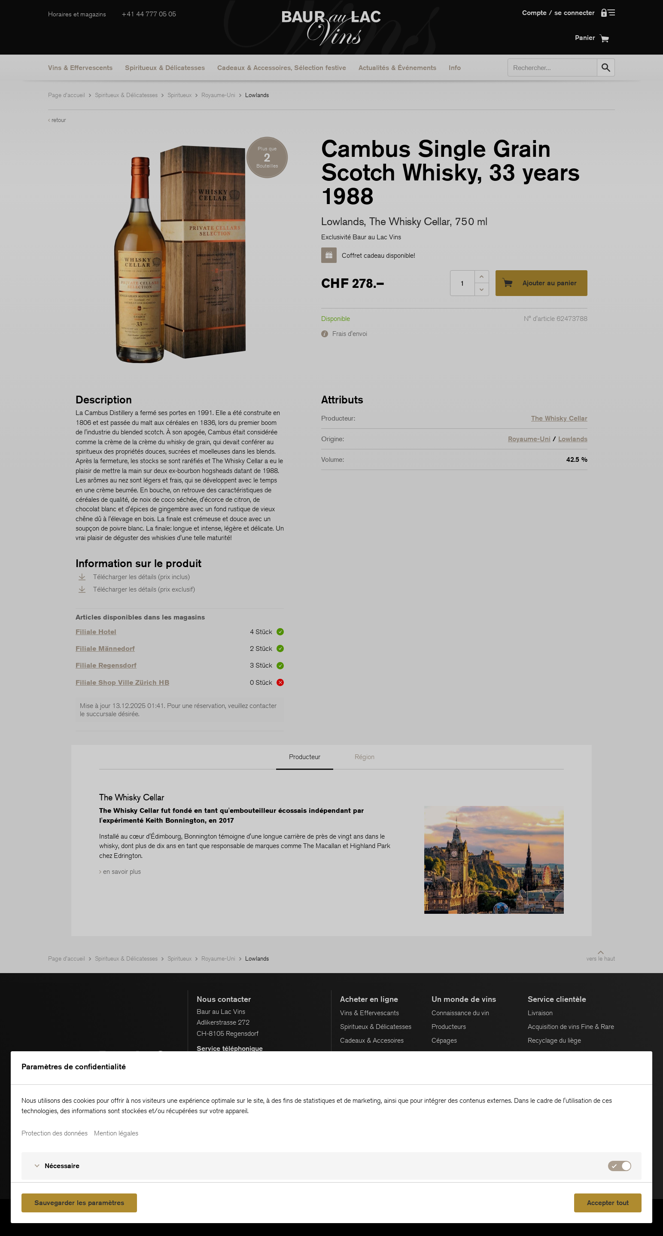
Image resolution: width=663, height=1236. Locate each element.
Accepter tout (608, 1203)
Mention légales (116, 1133)
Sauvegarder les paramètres (79, 1203)
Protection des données (54, 1133)
